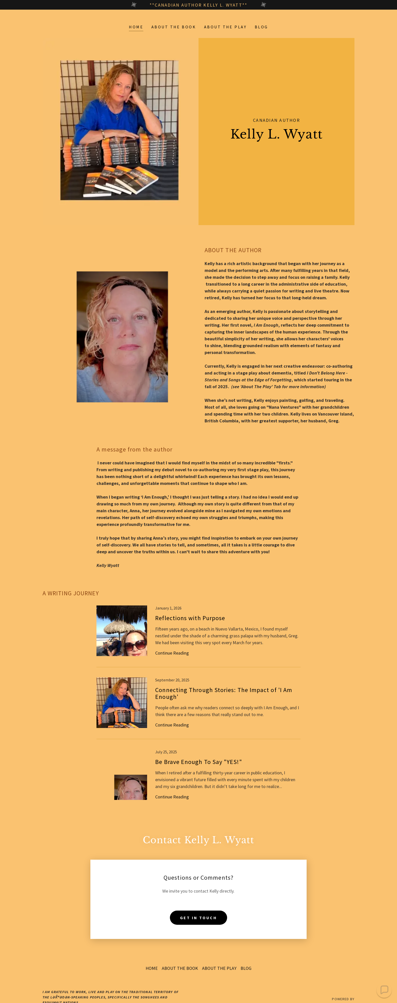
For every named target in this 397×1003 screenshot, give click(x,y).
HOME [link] (136, 26)
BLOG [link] (261, 26)
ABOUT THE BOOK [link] (173, 26)
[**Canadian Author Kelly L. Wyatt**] (198, 5)
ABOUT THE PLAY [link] (225, 26)
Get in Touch (198, 904)
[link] (198, 636)
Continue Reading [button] (172, 653)
